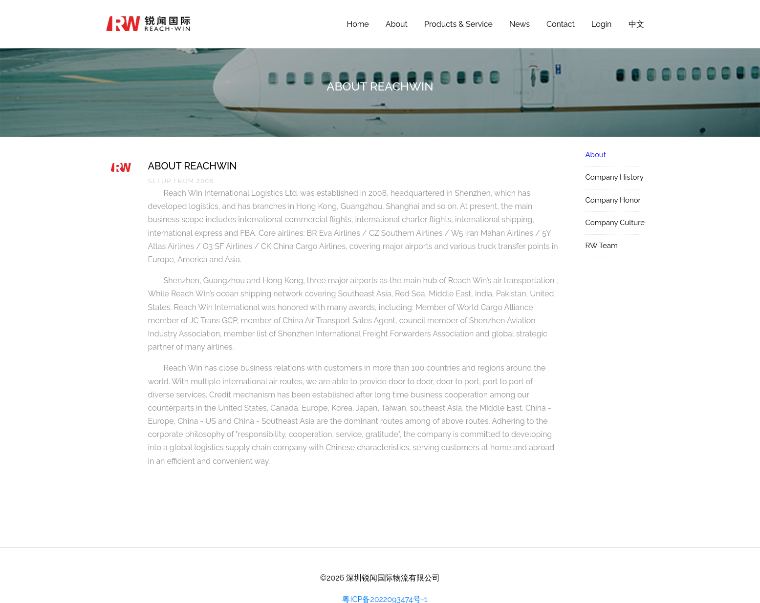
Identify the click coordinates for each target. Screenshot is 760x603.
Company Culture (612, 222)
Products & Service (458, 24)
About (397, 24)
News (519, 24)
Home (358, 24)
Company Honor (612, 200)
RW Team (601, 245)
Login (601, 24)
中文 (636, 24)
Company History (612, 177)
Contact (560, 24)
